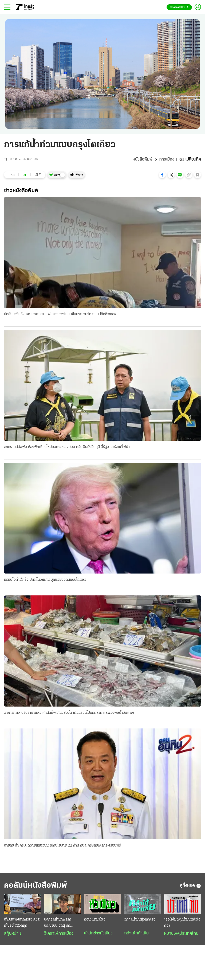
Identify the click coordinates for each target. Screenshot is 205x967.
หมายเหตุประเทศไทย (181, 933)
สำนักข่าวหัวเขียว (98, 933)
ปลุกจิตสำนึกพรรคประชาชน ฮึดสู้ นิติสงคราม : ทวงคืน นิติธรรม (57, 923)
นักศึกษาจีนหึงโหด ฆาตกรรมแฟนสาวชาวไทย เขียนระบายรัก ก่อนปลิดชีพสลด (60, 314)
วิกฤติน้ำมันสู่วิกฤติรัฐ (139, 920)
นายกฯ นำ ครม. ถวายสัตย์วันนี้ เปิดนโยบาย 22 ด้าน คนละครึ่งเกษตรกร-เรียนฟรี (62, 846)
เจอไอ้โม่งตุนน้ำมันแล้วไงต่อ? (182, 923)
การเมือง (166, 159)
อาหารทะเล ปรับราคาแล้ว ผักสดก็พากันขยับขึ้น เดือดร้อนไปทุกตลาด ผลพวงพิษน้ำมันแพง (69, 713)
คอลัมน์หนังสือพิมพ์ (35, 886)
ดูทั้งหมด (190, 885)
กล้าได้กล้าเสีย (136, 933)
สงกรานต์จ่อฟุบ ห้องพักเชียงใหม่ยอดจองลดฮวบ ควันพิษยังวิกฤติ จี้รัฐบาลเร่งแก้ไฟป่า (67, 447)
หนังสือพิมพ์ (142, 159)
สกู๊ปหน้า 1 (13, 933)
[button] (162, 174)
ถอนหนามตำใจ (94, 920)
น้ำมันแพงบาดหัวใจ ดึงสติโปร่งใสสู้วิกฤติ (22, 923)
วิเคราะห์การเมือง (58, 933)
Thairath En (179, 7)
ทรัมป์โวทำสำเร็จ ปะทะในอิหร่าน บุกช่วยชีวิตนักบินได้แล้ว (45, 580)
